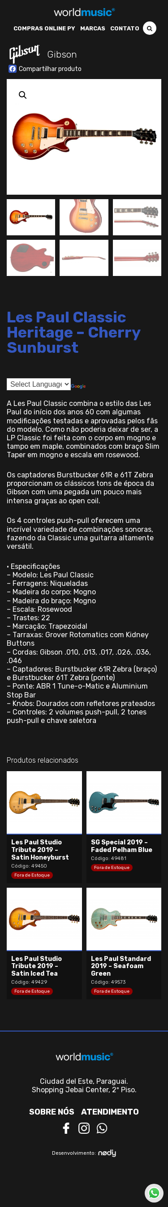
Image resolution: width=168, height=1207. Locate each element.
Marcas (92, 28)
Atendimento (110, 1112)
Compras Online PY (44, 28)
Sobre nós (51, 1112)
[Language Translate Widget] (39, 384)
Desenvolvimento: (84, 1153)
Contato (124, 28)
